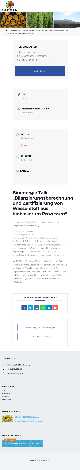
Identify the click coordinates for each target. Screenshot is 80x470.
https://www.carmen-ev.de (15, 373)
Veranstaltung (15, 30)
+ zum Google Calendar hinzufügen (40, 328)
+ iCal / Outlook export (41, 336)
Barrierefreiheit (6, 399)
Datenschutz (6, 393)
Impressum (5, 396)
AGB (3, 391)
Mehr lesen (40, 71)
